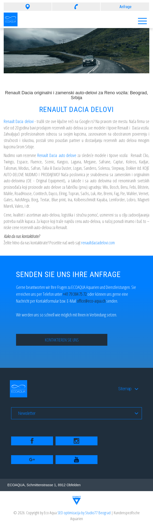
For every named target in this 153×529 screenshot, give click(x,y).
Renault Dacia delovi (19, 121)
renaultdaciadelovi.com (98, 243)
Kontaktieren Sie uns (62, 340)
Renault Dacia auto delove (56, 155)
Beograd (104, 512)
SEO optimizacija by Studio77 (77, 512)
